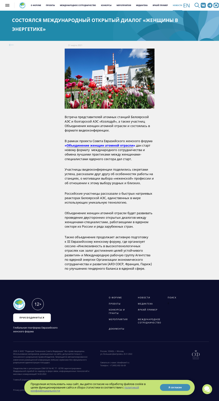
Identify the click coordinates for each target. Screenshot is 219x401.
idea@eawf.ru (123, 362)
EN (186, 5)
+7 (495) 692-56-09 (117, 365)
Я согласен (175, 387)
